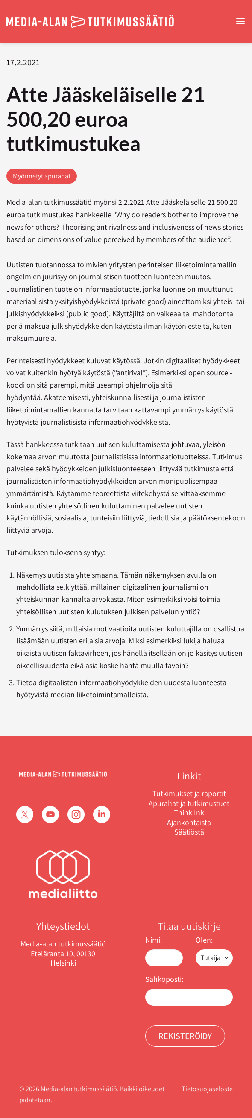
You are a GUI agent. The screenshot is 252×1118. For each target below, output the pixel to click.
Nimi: (153, 940)
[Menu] (240, 21)
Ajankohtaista (189, 822)
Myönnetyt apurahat (41, 176)
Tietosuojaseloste (207, 1088)
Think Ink (189, 812)
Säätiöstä (189, 832)
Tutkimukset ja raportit (189, 793)
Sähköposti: (164, 979)
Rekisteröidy (185, 1036)
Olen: (204, 940)
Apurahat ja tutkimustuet (189, 803)
